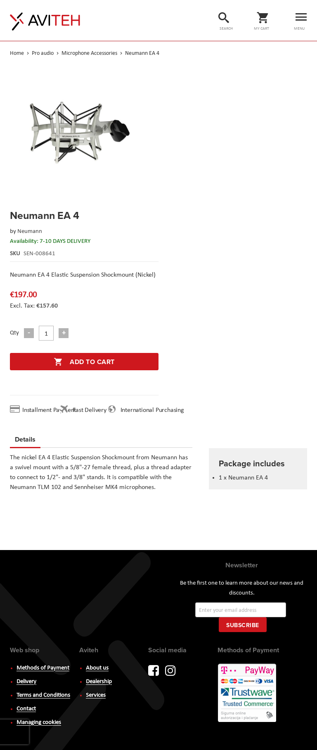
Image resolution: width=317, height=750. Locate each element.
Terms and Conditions (43, 695)
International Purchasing (154, 410)
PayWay (248, 693)
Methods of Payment (43, 668)
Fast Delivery (89, 410)
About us (97, 668)
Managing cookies (39, 722)
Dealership (99, 682)
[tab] (25, 440)
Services (96, 695)
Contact (26, 709)
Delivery (26, 682)
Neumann (29, 231)
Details (25, 439)
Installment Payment (50, 410)
